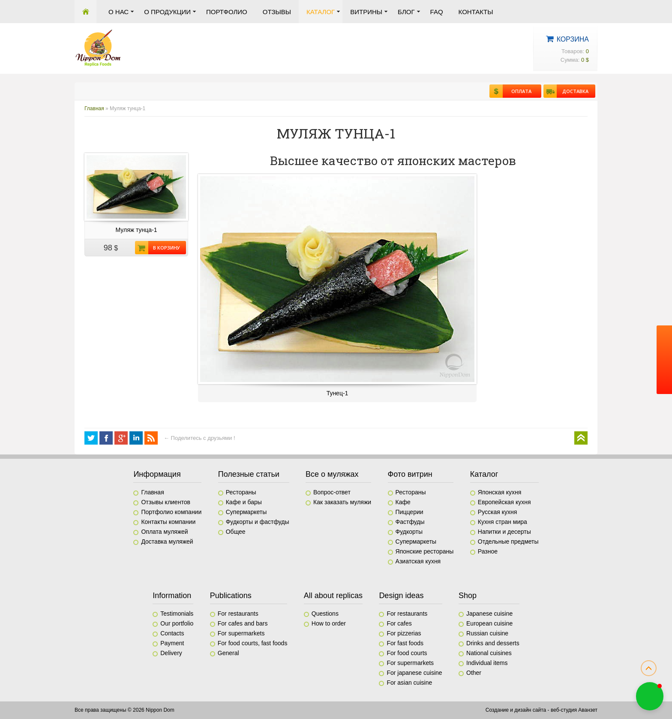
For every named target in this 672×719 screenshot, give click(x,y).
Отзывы (277, 11)
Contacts (172, 633)
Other (473, 672)
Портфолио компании (171, 511)
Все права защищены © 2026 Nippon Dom (124, 710)
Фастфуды (410, 521)
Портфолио (226, 11)
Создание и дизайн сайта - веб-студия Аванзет (541, 710)
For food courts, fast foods (253, 643)
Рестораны (241, 492)
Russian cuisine (487, 633)
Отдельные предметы (508, 541)
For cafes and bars (243, 623)
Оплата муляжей (164, 531)
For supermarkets (241, 633)
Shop (468, 595)
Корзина (573, 39)
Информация (156, 474)
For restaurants (238, 613)
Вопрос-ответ (332, 492)
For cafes (399, 623)
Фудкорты (409, 531)
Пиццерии (409, 511)
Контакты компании (168, 521)
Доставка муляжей (167, 541)
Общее (236, 531)
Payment (172, 643)
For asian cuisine (409, 682)
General (228, 653)
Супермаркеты (246, 511)
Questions (325, 613)
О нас (118, 11)
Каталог (320, 11)
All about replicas (333, 595)
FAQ (436, 11)
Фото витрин (410, 474)
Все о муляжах (332, 474)
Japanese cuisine (489, 613)
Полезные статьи (248, 474)
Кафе (403, 502)
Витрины (366, 11)
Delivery (171, 653)
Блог (406, 11)
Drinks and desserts (492, 643)
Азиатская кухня (418, 561)
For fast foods (405, 643)
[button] (649, 696)
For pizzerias (404, 633)
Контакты (476, 11)
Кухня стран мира (502, 521)
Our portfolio (176, 623)
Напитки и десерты (504, 531)
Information (172, 595)
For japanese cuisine (414, 672)
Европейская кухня (504, 502)
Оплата (517, 91)
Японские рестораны (425, 551)
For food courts (407, 653)
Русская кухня (497, 511)
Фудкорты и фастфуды (257, 521)
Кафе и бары (244, 502)
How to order (329, 623)
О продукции (167, 11)
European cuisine (489, 623)
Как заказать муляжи (342, 502)
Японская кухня (500, 492)
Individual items (487, 662)
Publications (231, 595)
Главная (85, 11)
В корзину (164, 247)
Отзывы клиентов (165, 502)
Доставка (572, 91)
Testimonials (176, 613)
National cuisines (489, 653)
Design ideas (401, 595)
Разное (488, 551)
